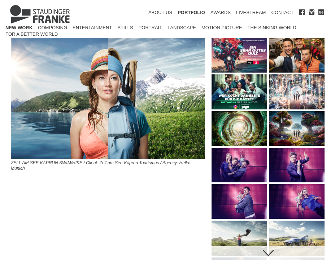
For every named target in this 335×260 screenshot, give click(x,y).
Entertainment (92, 27)
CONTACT (282, 12)
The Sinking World (272, 27)
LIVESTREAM (251, 12)
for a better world (31, 34)
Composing (52, 27)
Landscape (182, 27)
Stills (125, 27)
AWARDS (220, 12)
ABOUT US (160, 12)
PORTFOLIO (191, 12)
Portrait (150, 27)
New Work (18, 27)
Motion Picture (221, 27)
